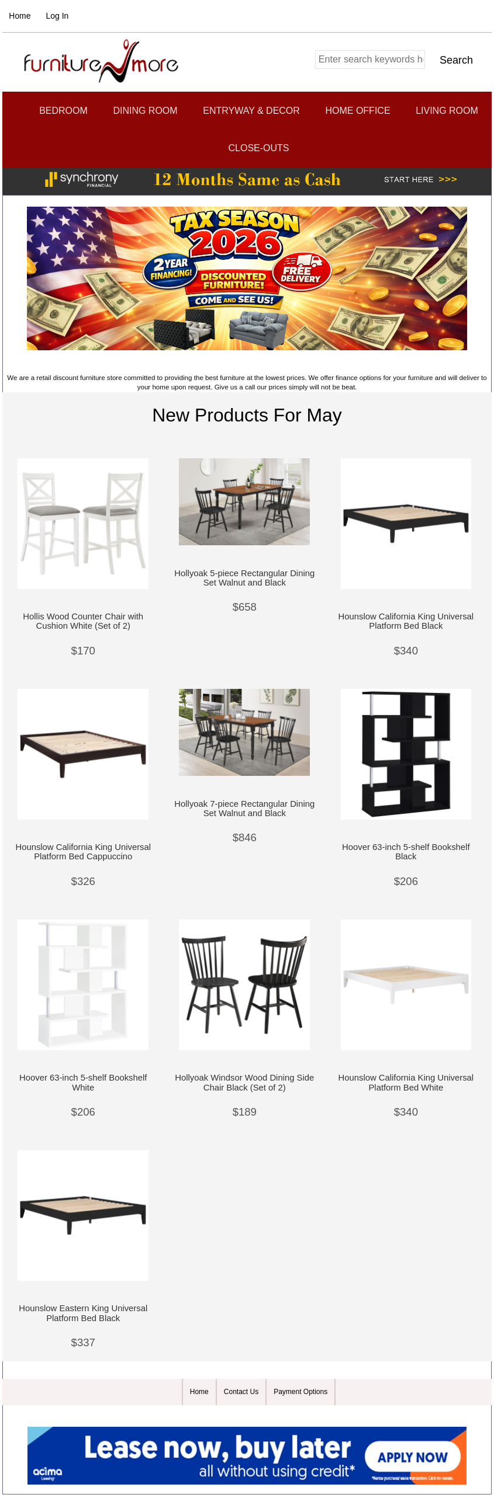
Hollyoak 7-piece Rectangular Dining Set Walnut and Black (244, 808)
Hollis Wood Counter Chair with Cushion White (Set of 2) (83, 621)
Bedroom (63, 111)
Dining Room (145, 111)
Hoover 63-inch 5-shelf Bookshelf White (83, 1082)
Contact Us (241, 1392)
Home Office (357, 111)
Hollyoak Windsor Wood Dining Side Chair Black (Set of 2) (244, 1082)
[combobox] (370, 59)
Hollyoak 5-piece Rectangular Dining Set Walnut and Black (244, 578)
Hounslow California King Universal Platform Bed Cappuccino (83, 851)
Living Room (447, 111)
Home (19, 15)
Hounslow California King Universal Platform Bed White (406, 1082)
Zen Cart (317, 1415)
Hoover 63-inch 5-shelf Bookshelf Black (405, 851)
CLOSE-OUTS (258, 148)
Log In (57, 15)
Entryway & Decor (251, 111)
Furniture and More (241, 1415)
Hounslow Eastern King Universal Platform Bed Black (83, 1313)
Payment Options (300, 1392)
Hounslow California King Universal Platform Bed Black (406, 621)
